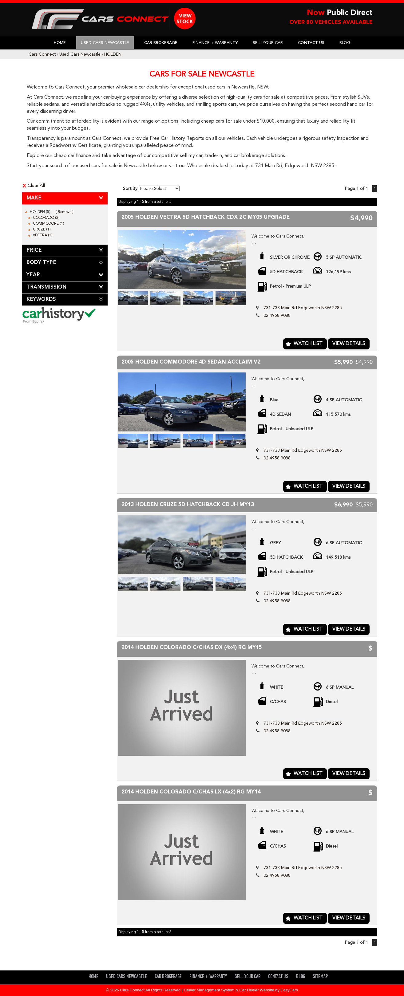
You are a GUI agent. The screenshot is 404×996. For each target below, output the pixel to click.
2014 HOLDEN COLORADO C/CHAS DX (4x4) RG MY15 (191, 647)
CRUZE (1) (42, 229)
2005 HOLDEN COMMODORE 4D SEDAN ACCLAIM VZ (191, 362)
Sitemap (320, 977)
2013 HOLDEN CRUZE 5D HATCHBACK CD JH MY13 (187, 504)
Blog (344, 43)
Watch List (308, 343)
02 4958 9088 (277, 315)
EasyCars (289, 990)
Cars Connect (42, 54)
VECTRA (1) (43, 235)
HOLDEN (112, 54)
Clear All (36, 185)
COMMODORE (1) (48, 224)
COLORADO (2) (46, 218)
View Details (348, 343)
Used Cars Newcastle (105, 43)
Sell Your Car (268, 43)
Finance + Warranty (215, 43)
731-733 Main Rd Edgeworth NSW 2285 (302, 308)
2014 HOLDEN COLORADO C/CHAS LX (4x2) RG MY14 (191, 792)
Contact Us (311, 43)
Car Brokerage (160, 43)
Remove (64, 212)
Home (60, 43)
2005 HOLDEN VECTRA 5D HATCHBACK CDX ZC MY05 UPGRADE (205, 217)
